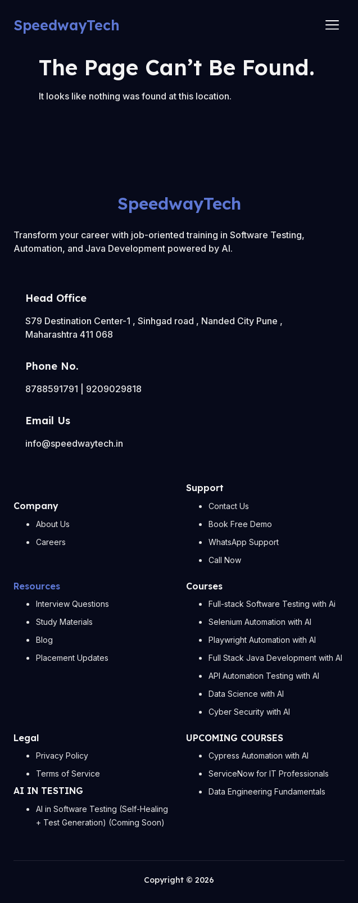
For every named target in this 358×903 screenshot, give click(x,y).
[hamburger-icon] (332, 25)
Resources (36, 586)
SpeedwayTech (66, 25)
